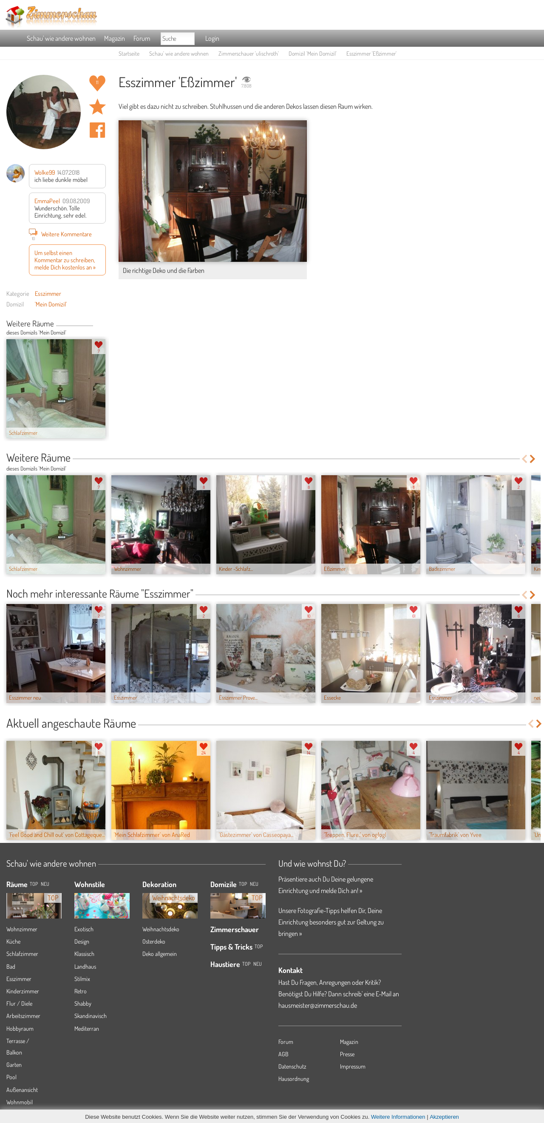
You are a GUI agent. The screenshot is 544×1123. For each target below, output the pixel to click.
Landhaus (85, 966)
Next (102, 324)
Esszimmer (48, 293)
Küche (13, 941)
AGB (283, 1054)
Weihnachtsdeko (160, 929)
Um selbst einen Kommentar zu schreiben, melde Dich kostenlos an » (65, 260)
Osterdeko (153, 941)
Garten (14, 1064)
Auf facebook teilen (97, 130)
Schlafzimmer (22, 953)
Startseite (129, 53)
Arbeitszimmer (23, 1015)
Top (243, 884)
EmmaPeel (47, 200)
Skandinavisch (90, 1015)
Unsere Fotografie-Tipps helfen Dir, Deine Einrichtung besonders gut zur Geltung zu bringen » (331, 922)
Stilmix (82, 978)
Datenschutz (292, 1066)
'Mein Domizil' (51, 304)
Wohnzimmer (21, 929)
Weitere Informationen (398, 1117)
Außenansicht (22, 1089)
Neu (254, 884)
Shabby (82, 1003)
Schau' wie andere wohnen (61, 38)
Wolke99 (44, 172)
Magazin (114, 38)
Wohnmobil (19, 1102)
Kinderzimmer (22, 991)
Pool (11, 1076)
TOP (34, 884)
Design (81, 941)
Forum (141, 38)
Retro (80, 991)
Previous (96, 324)
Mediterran (86, 1028)
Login (212, 38)
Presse (347, 1054)
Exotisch (84, 929)
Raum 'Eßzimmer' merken (97, 106)
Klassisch (84, 953)
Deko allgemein (159, 953)
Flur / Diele (19, 1003)
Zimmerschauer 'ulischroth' (248, 53)
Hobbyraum (20, 1028)
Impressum (353, 1066)
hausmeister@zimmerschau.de (317, 1005)
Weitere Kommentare (60, 234)
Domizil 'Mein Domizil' (313, 53)
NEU (45, 884)
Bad (10, 966)
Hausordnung (293, 1078)
